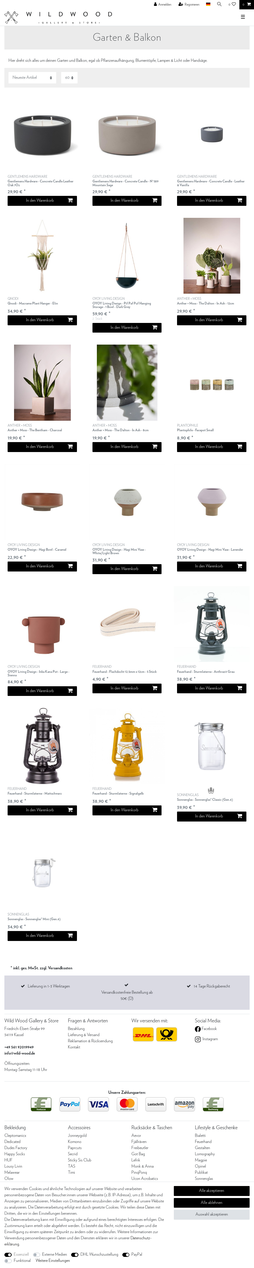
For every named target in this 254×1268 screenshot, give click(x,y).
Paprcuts (75, 1148)
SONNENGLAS (205, 797)
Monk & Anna (142, 1166)
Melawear (12, 1173)
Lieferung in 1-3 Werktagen (49, 986)
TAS (71, 1166)
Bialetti (200, 1136)
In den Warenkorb (49, 200)
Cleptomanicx (15, 1136)
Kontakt (74, 1047)
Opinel (200, 1166)
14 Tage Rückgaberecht (212, 986)
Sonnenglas (204, 1179)
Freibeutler (139, 1148)
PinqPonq (139, 1173)
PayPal (136, 1254)
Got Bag (138, 1154)
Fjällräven (139, 1142)
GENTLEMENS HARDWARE (42, 181)
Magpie (201, 1160)
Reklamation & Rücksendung (90, 1041)
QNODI (33, 301)
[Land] (207, 4)
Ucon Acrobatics (144, 1179)
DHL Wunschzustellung (99, 1254)
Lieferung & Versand (83, 1035)
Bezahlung (76, 1029)
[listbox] (42, 134)
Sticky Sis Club (79, 1160)
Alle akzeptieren (211, 1191)
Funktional (22, 1261)
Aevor (136, 1136)
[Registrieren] (189, 4)
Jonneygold (77, 1136)
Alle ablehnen (211, 1203)
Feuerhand (203, 1142)
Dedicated (12, 1142)
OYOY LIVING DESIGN (127, 303)
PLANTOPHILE (195, 428)
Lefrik (135, 1160)
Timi (71, 1173)
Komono (74, 1142)
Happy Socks (14, 1154)
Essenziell (21, 1254)
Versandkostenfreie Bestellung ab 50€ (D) (127, 995)
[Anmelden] (163, 4)
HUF (8, 1160)
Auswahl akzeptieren (211, 1214)
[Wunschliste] (232, 4)
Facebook (209, 1029)
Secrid (73, 1154)
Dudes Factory (15, 1148)
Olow (8, 1179)
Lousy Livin (13, 1166)
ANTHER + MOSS (205, 301)
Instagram (210, 1039)
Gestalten (202, 1148)
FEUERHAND (124, 669)
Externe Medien (54, 1254)
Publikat (201, 1173)
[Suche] (219, 4)
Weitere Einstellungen (53, 1261)
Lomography (205, 1154)
